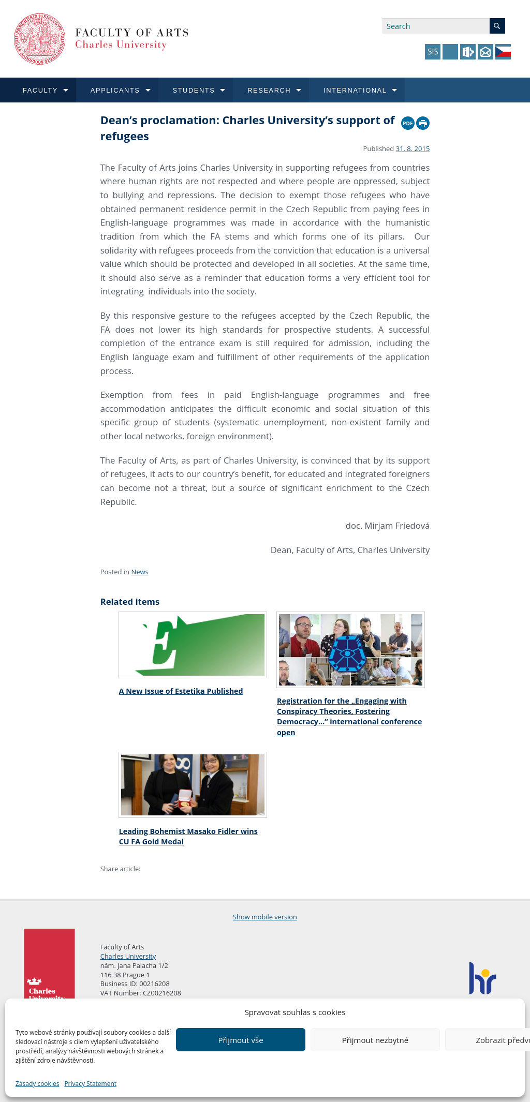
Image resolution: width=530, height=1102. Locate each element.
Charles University (128, 956)
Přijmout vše (240, 1040)
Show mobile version (265, 916)
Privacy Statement (90, 1083)
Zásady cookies (37, 1083)
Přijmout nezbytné (375, 1040)
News (139, 571)
